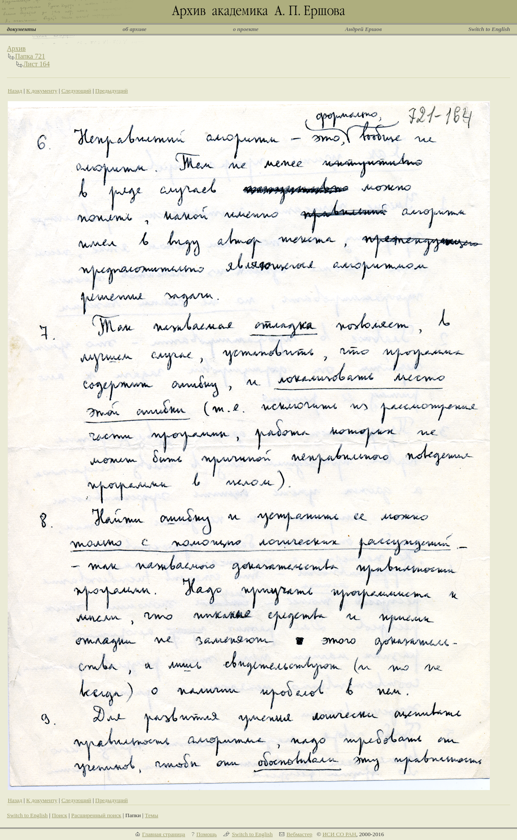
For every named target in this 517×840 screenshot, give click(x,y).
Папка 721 (30, 56)
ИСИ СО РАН (339, 834)
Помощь (206, 834)
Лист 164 (36, 64)
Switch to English (489, 29)
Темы (151, 815)
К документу (41, 90)
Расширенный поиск (96, 815)
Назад (15, 90)
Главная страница (163, 834)
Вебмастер (299, 834)
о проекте (245, 29)
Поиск (59, 815)
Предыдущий (111, 90)
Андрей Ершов (363, 29)
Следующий (76, 90)
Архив (16, 48)
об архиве (134, 29)
